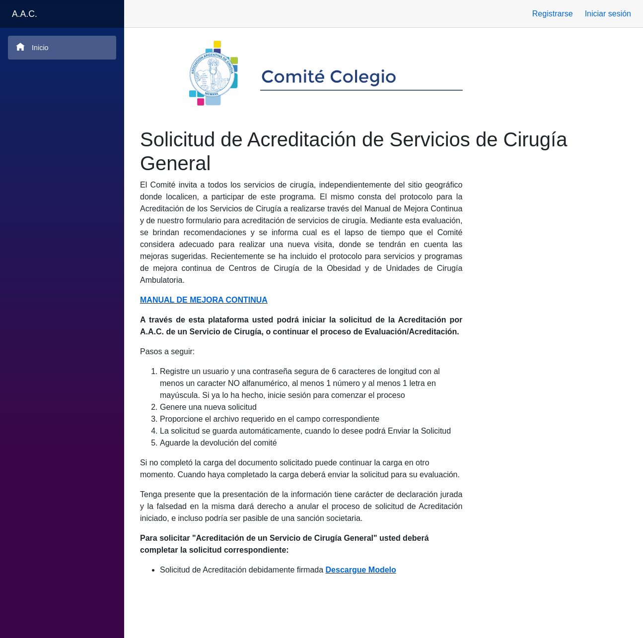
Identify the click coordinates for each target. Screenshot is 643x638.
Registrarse (552, 13)
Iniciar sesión (608, 13)
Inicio (32, 47)
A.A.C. (24, 14)
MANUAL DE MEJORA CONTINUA (204, 300)
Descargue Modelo (361, 570)
